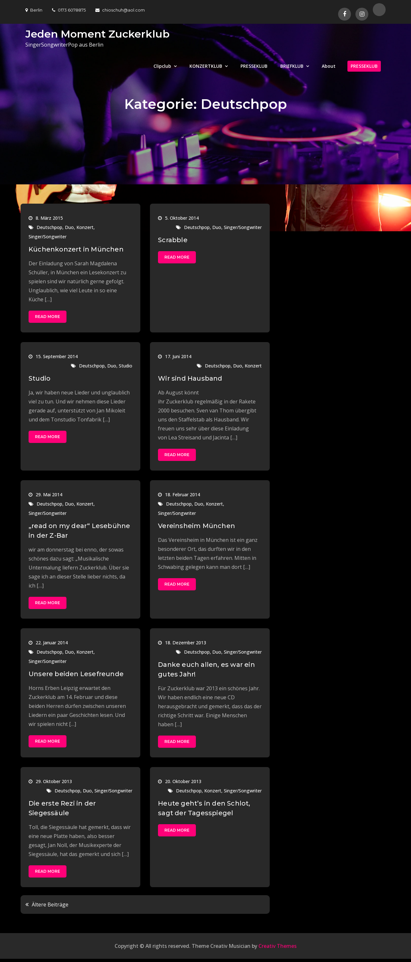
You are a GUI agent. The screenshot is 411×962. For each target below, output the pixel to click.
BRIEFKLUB (291, 66)
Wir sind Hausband (190, 378)
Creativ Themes (277, 945)
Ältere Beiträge (50, 904)
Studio (125, 366)
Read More (47, 316)
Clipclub (162, 66)
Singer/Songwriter (47, 237)
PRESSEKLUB (253, 66)
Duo (69, 227)
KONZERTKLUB (205, 66)
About (329, 66)
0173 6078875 (69, 10)
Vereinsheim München (196, 526)
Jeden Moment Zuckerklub (97, 34)
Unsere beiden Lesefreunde (76, 674)
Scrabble (173, 240)
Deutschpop (49, 227)
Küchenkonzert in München (76, 249)
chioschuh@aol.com (120, 10)
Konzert (84, 227)
